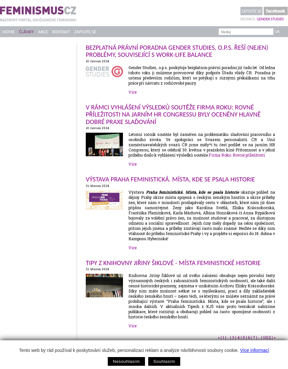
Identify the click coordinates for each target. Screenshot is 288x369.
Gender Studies (270, 19)
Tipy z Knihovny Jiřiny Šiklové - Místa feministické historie (173, 263)
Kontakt (61, 32)
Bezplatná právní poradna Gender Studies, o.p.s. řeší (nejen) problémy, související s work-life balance (177, 51)
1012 (267, 337)
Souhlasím (164, 361)
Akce (43, 32)
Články (26, 32)
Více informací (254, 350)
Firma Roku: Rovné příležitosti (237, 155)
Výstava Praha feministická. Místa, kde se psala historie (170, 179)
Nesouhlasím (126, 361)
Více (132, 92)
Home (8, 32)
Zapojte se (251, 11)
